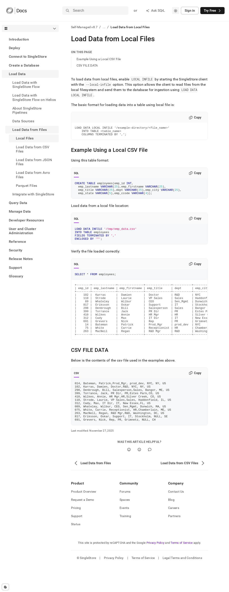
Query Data (18, 203)
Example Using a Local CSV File (99, 59)
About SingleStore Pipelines (26, 110)
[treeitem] (30, 39)
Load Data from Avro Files (33, 175)
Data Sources (23, 121)
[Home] (16, 10)
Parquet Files (26, 186)
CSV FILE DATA (87, 65)
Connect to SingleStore (28, 56)
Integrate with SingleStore (33, 194)
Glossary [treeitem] (16, 276)
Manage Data (20, 211)
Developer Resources (26, 220)
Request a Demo (82, 526)
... (104, 27)
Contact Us (176, 518)
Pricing (76, 534)
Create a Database (24, 65)
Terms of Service (182, 569)
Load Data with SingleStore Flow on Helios (34, 97)
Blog (171, 526)
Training (125, 542)
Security (16, 250)
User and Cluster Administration (22, 231)
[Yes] (129, 476)
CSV (76, 391)
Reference (17, 241)
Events (124, 534)
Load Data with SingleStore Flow (26, 84)
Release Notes (21, 259)
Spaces (125, 526)
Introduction (19, 39)
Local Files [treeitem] (25, 138)
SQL (76, 175)
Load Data (17, 74)
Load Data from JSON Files (34, 162)
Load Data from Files (29, 130)
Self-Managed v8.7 (84, 27)
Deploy (14, 48)
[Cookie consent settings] (5, 587)
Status (76, 550)
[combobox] (175, 10)
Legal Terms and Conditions (182, 584)
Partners (174, 542)
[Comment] (150, 476)
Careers (173, 534)
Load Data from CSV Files (32, 149)
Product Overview (83, 518)
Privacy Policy (155, 569)
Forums (125, 518)
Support (15, 267)
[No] (139, 476)
